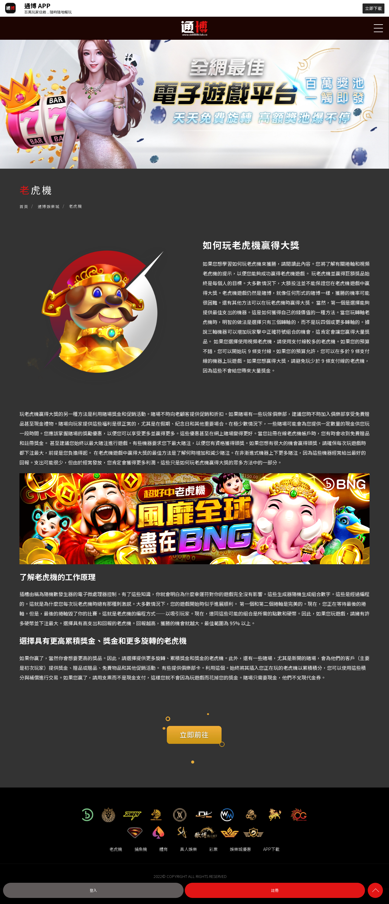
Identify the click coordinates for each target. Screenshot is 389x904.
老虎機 (115, 849)
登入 (93, 890)
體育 (163, 849)
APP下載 (271, 849)
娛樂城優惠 (240, 849)
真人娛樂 (188, 849)
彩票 (213, 849)
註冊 (274, 890)
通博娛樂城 (49, 207)
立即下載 (373, 8)
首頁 (23, 207)
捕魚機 (140, 849)
